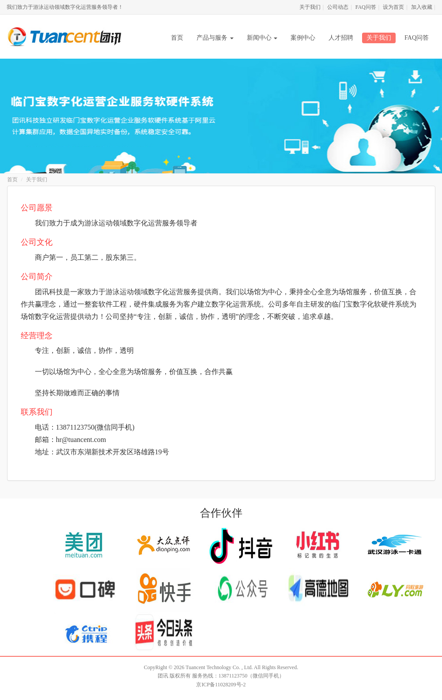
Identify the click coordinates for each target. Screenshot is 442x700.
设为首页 (393, 7)
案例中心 (303, 37)
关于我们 (310, 7)
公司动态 (337, 7)
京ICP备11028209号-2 (221, 684)
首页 (177, 37)
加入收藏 (421, 7)
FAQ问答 (365, 7)
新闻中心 (262, 37)
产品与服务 (215, 37)
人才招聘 (341, 37)
